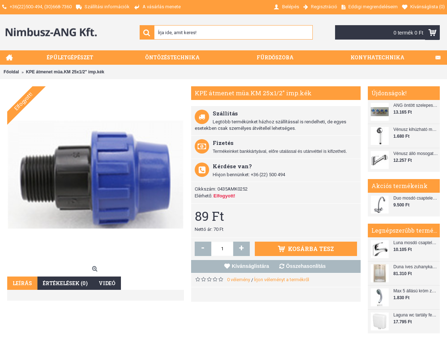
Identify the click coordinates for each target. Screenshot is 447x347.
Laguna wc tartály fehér (415, 315)
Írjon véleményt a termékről (281, 279)
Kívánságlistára (250, 266)
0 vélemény (238, 279)
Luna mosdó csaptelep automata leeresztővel (415, 242)
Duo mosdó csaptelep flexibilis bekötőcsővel (415, 198)
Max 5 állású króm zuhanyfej (415, 290)
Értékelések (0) (65, 283)
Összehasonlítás (306, 266)
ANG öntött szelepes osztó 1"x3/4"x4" (415, 105)
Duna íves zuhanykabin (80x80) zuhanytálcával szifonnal (415, 266)
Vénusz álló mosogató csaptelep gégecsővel (415, 153)
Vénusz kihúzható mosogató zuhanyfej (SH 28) (415, 129)
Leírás (22, 283)
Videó (107, 283)
